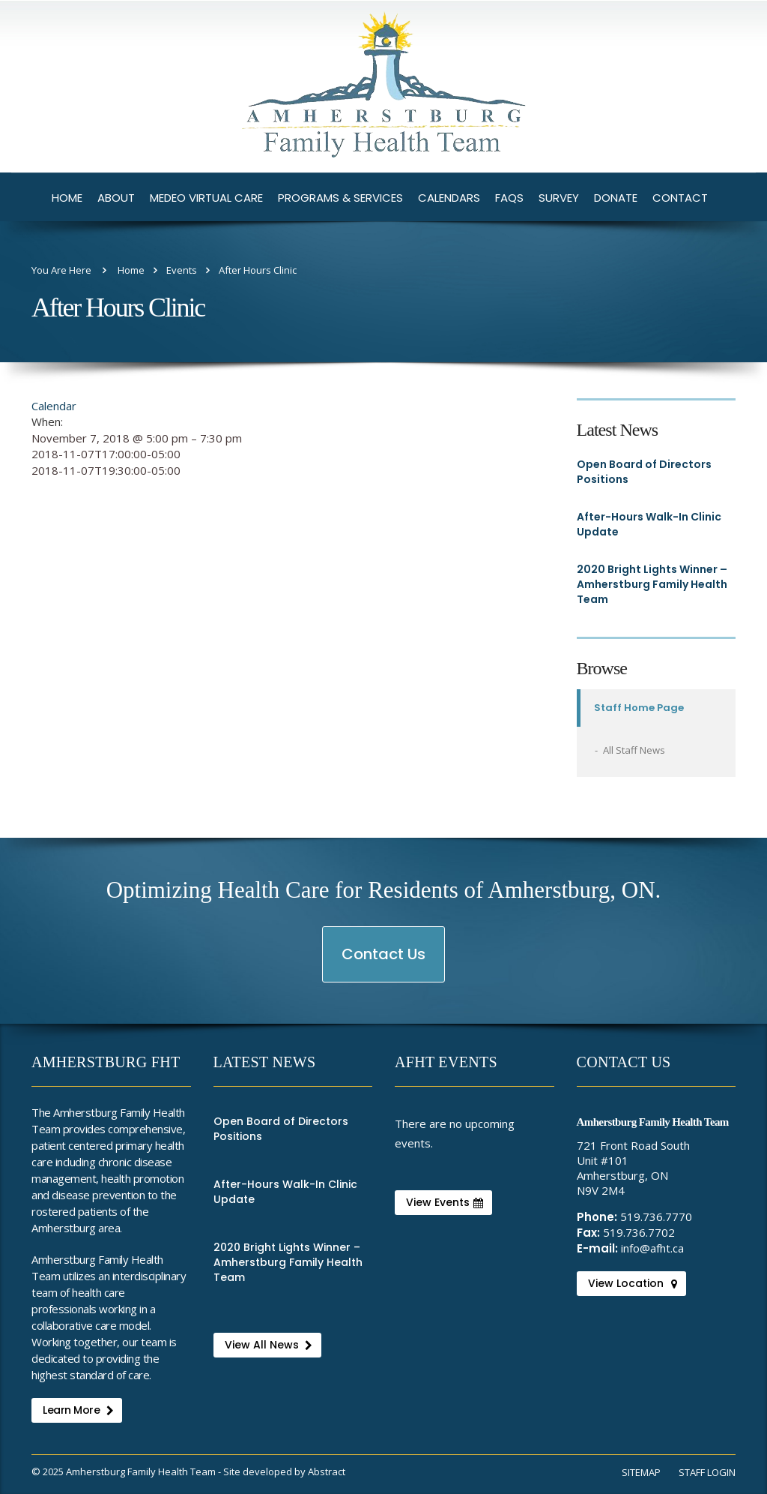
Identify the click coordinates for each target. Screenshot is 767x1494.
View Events (444, 1202)
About (116, 198)
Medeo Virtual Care (206, 198)
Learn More (78, 1410)
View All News (268, 1344)
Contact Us (384, 962)
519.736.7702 (639, 1232)
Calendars (449, 198)
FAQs (509, 198)
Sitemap (641, 1472)
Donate (615, 198)
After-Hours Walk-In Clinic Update (649, 524)
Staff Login (707, 1472)
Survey (559, 198)
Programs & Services (340, 198)
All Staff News (634, 750)
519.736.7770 (656, 1216)
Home (67, 198)
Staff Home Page (639, 707)
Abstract (326, 1471)
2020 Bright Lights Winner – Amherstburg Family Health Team (652, 584)
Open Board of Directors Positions (644, 472)
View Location (632, 1283)
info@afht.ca (652, 1248)
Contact (680, 198)
